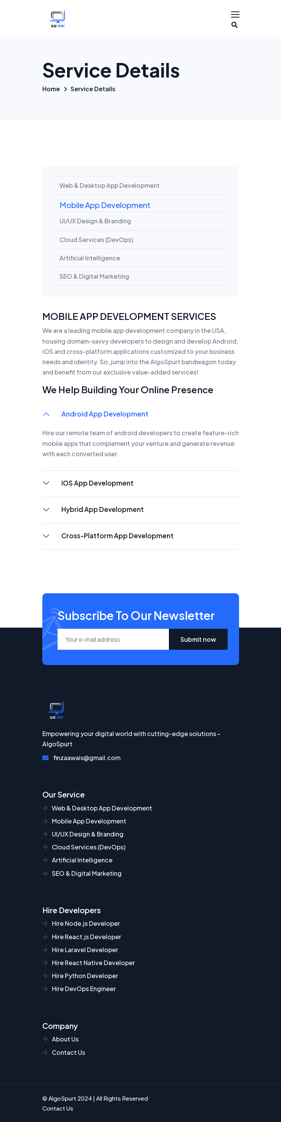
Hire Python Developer (80, 976)
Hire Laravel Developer (80, 950)
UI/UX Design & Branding (95, 221)
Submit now (198, 639)
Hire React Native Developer (88, 963)
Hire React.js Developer (81, 937)
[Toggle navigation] (236, 15)
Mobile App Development (104, 205)
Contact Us (63, 1052)
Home (51, 89)
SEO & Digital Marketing (94, 276)
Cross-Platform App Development (117, 535)
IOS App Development (97, 483)
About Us (60, 1039)
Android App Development (104, 414)
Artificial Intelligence (89, 258)
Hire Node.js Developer (81, 923)
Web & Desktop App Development (109, 185)
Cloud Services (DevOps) (96, 240)
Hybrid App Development (102, 509)
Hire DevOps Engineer (79, 989)
